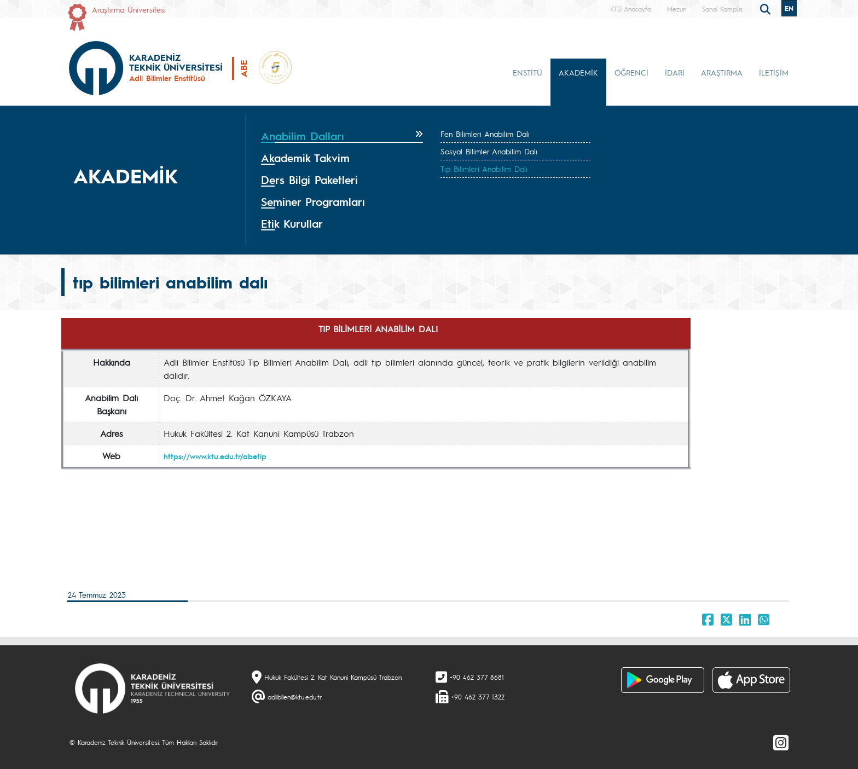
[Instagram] (781, 742)
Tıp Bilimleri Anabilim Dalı (483, 169)
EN (789, 8)
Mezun (676, 8)
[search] (766, 8)
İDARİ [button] (675, 72)
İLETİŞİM (774, 72)
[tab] (342, 136)
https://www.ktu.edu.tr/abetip (215, 456)
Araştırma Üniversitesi (129, 9)
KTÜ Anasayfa (630, 8)
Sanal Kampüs (722, 8)
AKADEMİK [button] (578, 72)
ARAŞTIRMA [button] (722, 72)
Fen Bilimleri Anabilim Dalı (485, 133)
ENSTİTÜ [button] (527, 72)
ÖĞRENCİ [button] (631, 72)
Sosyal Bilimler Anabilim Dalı (488, 151)
